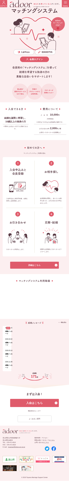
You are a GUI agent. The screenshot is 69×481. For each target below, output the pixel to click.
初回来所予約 (45, 52)
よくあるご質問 (34, 419)
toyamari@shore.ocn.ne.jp (16, 447)
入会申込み (24, 52)
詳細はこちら (34, 265)
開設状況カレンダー (34, 411)
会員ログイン (34, 59)
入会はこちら (34, 403)
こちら (52, 440)
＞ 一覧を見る (62, 322)
